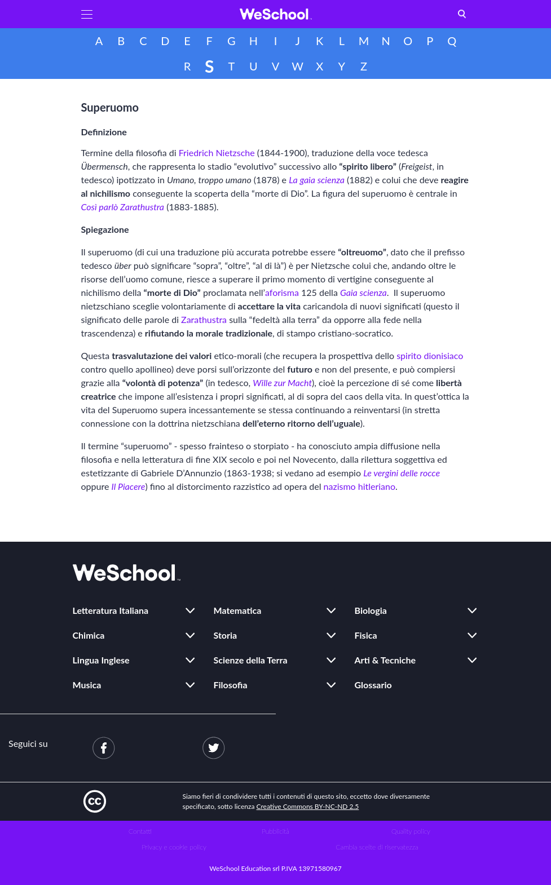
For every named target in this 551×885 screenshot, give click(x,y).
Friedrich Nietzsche (217, 152)
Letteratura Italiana (111, 610)
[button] (87, 14)
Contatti (140, 831)
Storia (225, 635)
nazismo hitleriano (360, 486)
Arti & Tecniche (385, 659)
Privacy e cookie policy (174, 847)
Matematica (238, 610)
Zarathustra (204, 319)
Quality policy (410, 831)
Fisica (366, 635)
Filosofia (231, 684)
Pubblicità (275, 831)
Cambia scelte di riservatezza (377, 847)
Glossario (373, 684)
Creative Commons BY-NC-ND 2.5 (308, 806)
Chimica (89, 635)
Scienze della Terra (251, 659)
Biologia (371, 610)
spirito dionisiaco (429, 355)
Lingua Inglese (101, 659)
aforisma (282, 292)
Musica (87, 684)
